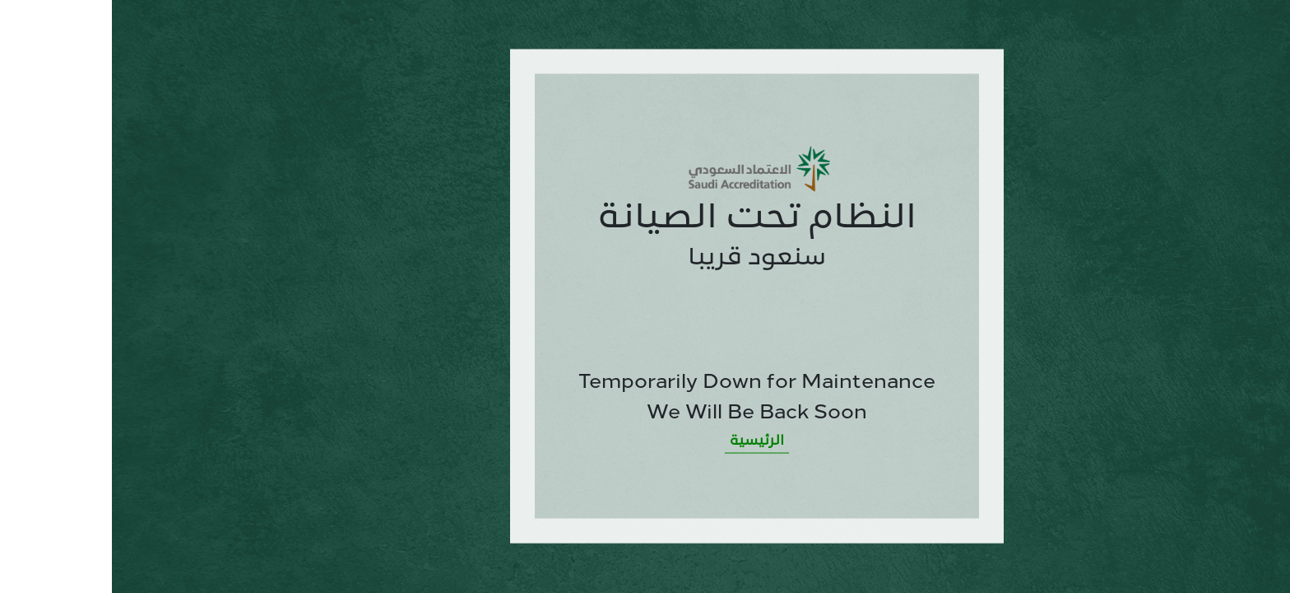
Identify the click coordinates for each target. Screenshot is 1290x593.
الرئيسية (645, 440)
